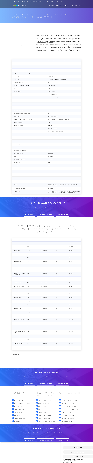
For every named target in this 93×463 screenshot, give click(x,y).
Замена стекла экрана (43, 418)
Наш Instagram (63, 214)
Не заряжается (17, 421)
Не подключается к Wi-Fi (67, 403)
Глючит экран (41, 412)
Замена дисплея (17, 254)
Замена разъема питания (67, 406)
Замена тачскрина (18, 418)
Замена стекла (17, 250)
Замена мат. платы (42, 409)
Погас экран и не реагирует (21, 403)
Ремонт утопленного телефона (69, 400)
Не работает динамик (43, 403)
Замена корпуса (41, 406)
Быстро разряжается (66, 412)
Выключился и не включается (45, 421)
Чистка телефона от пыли (20, 400)
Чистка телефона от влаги (44, 400)
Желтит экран (17, 412)
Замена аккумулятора (18, 261)
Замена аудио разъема (43, 415)
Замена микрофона (18, 409)
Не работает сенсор (66, 421)
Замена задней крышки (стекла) (69, 409)
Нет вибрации (17, 415)
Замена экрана (17, 257)
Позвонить (29, 214)
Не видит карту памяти (66, 418)
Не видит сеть (17, 406)
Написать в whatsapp (45, 214)
